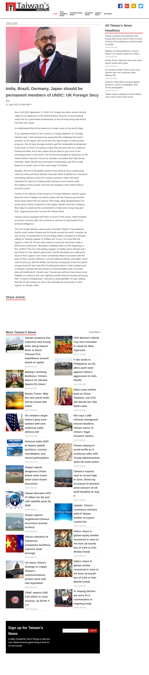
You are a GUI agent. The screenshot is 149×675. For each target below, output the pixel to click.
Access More (94, 332)
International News (76, 14)
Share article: (16, 297)
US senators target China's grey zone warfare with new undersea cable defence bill (36, 423)
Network (108, 14)
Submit (93, 630)
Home (55, 14)
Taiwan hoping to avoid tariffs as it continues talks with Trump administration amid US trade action (87, 453)
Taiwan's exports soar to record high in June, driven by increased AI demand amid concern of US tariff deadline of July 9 (86, 483)
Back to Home (11, 23)
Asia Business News (64, 13)
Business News (89, 14)
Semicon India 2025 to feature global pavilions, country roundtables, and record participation (37, 449)
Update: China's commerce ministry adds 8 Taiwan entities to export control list (85, 513)
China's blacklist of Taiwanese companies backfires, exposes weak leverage (38, 545)
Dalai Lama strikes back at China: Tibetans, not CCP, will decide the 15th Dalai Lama (85, 397)
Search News (98, 14)
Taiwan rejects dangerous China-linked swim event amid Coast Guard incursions (36, 475)
